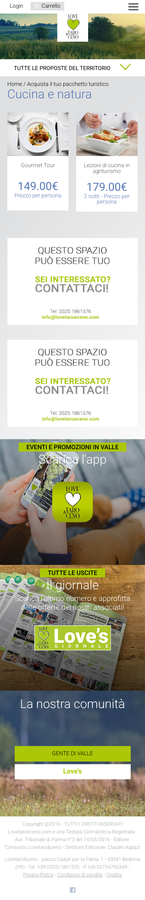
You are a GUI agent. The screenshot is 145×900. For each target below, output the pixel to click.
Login (16, 6)
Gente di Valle (72, 753)
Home (14, 84)
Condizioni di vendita (79, 875)
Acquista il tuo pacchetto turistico (68, 84)
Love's (72, 771)
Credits (114, 875)
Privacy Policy (38, 875)
